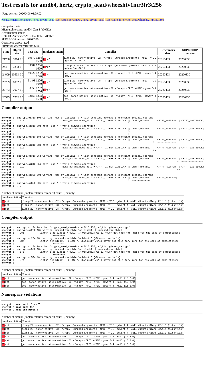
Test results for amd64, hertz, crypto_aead (79, 19)
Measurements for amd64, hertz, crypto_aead (28, 19)
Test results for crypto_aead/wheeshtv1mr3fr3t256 (134, 19)
